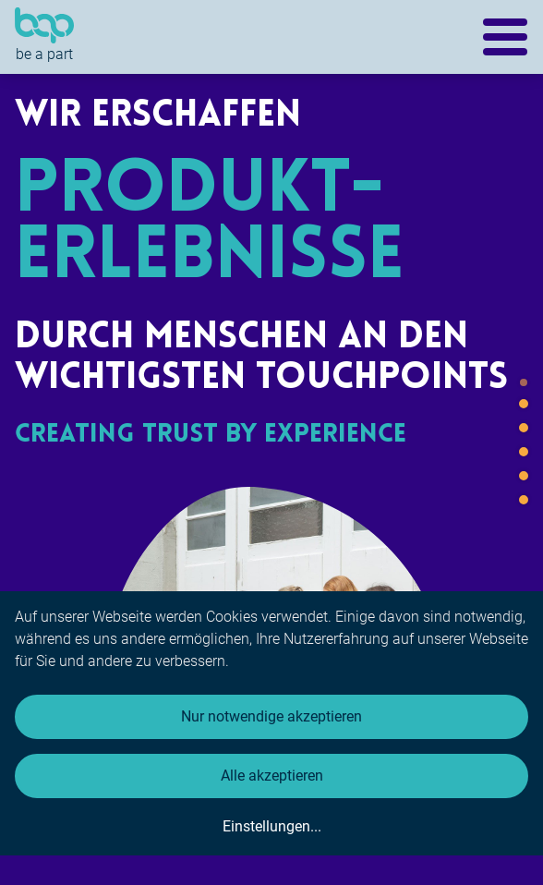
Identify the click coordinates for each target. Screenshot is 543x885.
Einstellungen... (272, 826)
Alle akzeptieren (272, 775)
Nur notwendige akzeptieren (271, 716)
